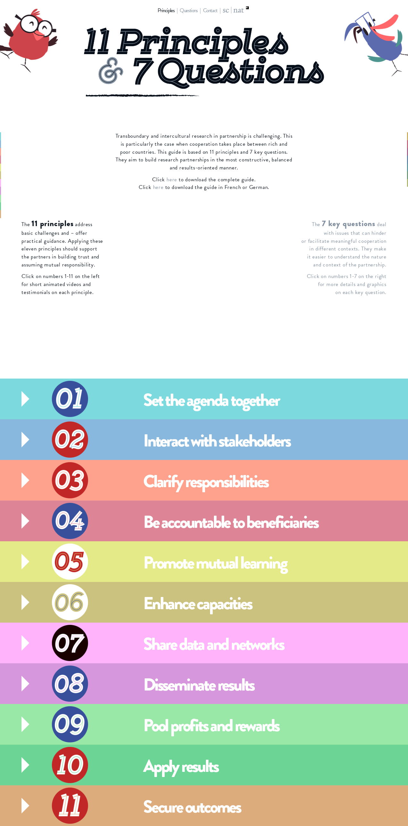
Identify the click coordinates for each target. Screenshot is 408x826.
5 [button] (14, 167)
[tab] (204, 399)
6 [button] (14, 175)
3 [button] (14, 152)
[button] (199, 399)
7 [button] (14, 183)
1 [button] (15, 136)
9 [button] (14, 198)
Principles (166, 10)
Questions (188, 10)
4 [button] (14, 159)
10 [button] (13, 206)
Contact (210, 10)
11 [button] (14, 214)
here (172, 180)
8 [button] (14, 190)
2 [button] (14, 144)
